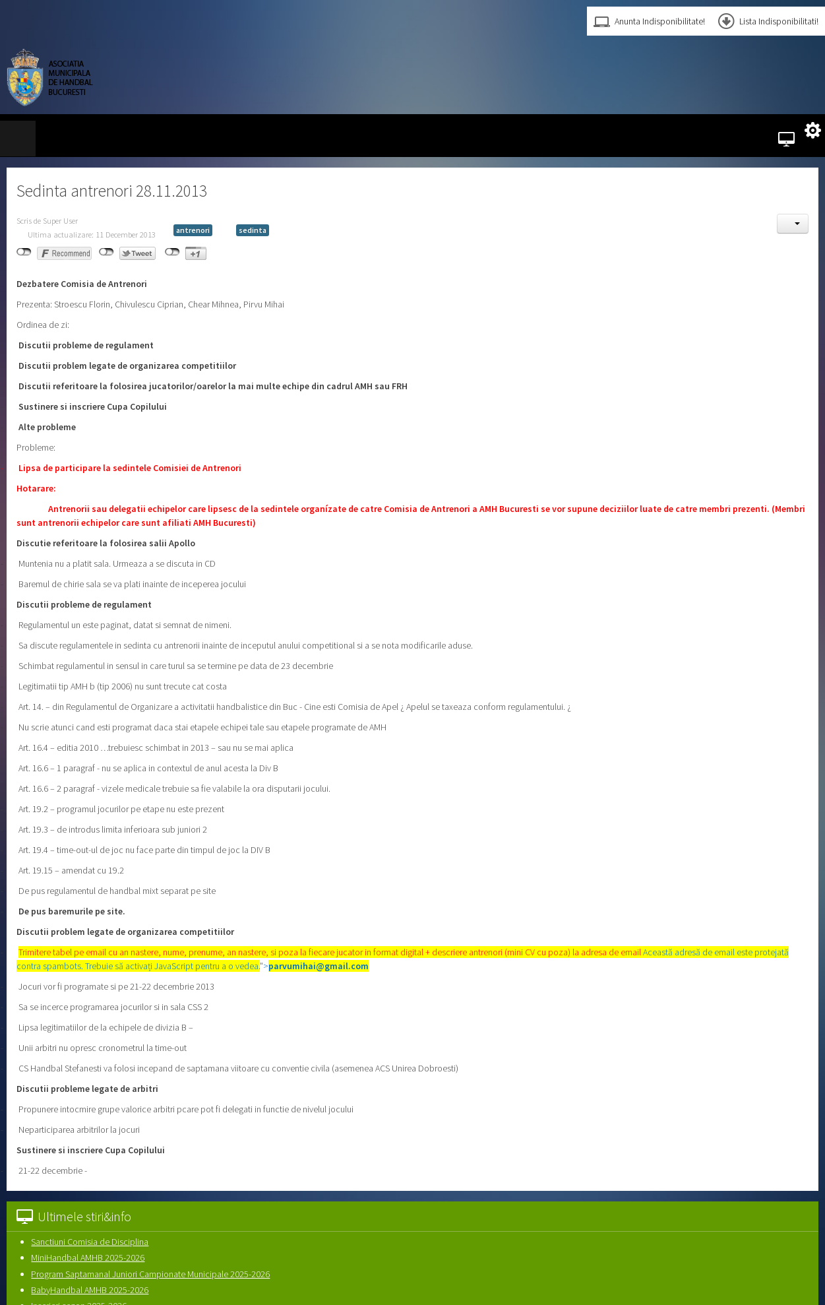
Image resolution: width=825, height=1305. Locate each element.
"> (314, 966)
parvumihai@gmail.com (318, 966)
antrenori (193, 230)
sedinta (252, 230)
